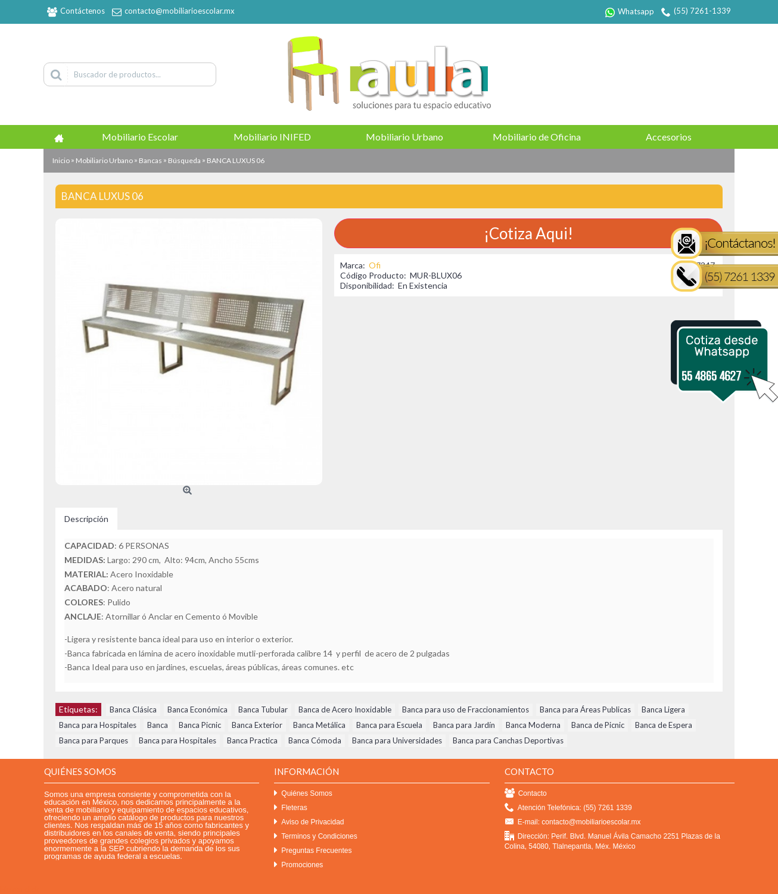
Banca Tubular (263, 709)
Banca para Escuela (389, 725)
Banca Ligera (663, 709)
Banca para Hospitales (97, 725)
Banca (157, 725)
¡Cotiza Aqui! (528, 233)
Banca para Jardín (464, 725)
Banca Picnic (200, 725)
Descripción (86, 519)
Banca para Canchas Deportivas (508, 740)
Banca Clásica (133, 709)
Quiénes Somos (303, 794)
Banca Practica (252, 740)
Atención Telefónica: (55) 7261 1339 (568, 808)
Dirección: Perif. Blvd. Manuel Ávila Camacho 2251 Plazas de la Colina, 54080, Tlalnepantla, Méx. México (612, 841)
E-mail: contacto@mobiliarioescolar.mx (573, 822)
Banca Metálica (319, 725)
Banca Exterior (257, 725)
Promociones (298, 865)
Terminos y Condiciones (315, 837)
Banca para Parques (93, 740)
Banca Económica (197, 709)
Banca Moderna (533, 725)
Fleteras (290, 808)
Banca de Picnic (597, 725)
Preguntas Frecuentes (312, 851)
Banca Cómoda (314, 740)
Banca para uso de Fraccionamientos (465, 709)
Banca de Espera (663, 725)
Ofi (375, 265)
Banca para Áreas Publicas (585, 709)
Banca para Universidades (397, 740)
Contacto (526, 794)
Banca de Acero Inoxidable (344, 709)
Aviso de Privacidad (309, 822)
